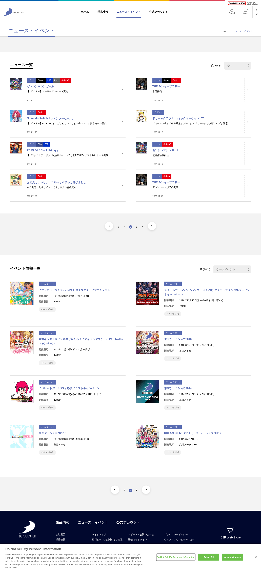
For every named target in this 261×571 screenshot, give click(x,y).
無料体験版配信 (160, 155)
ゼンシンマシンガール (40, 86)
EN (257, 15)
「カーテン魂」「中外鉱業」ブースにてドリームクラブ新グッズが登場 (190, 123)
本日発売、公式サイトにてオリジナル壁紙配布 (51, 187)
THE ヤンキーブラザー (166, 86)
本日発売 (157, 91)
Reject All (209, 558)
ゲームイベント (47, 284)
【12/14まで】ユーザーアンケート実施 (47, 91)
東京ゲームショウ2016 (178, 340)
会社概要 (60, 541)
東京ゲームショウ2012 (52, 438)
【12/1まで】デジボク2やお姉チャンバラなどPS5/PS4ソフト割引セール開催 (67, 155)
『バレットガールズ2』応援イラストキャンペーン (69, 391)
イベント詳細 (49, 310)
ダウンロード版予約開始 (165, 187)
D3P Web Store (231, 544)
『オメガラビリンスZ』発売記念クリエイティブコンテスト (74, 290)
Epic (56, 80)
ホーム (224, 31)
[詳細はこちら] (122, 89)
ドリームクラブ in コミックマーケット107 (178, 118)
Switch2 (65, 80)
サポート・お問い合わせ (141, 541)
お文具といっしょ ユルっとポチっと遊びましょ (56, 182)
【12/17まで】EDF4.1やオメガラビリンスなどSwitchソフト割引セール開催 (67, 123)
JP (257, 11)
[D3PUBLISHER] (13, 16)
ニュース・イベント (93, 529)
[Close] (255, 558)
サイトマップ (99, 541)
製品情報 (62, 529)
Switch (176, 80)
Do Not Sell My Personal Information (176, 558)
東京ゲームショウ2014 (178, 391)
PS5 (49, 80)
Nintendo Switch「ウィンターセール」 (51, 118)
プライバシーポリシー (176, 541)
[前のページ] (103, 226)
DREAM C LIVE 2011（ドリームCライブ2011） (193, 438)
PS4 (40, 144)
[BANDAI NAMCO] (243, 4)
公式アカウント (128, 529)
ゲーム (32, 80)
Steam (41, 80)
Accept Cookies (232, 558)
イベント (158, 112)
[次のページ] (158, 226)
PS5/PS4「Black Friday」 (43, 150)
